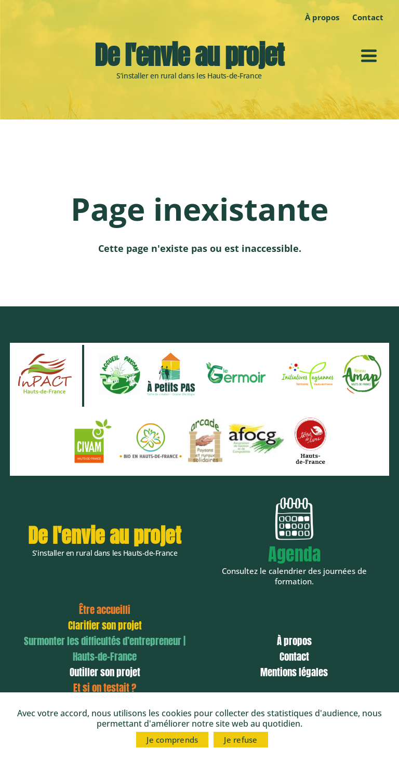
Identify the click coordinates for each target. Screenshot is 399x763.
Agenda (294, 554)
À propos (322, 17)
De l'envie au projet (189, 55)
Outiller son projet (105, 672)
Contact (294, 656)
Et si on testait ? (104, 687)
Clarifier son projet (105, 625)
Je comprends (172, 739)
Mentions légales (294, 672)
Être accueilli (104, 610)
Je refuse (240, 739)
